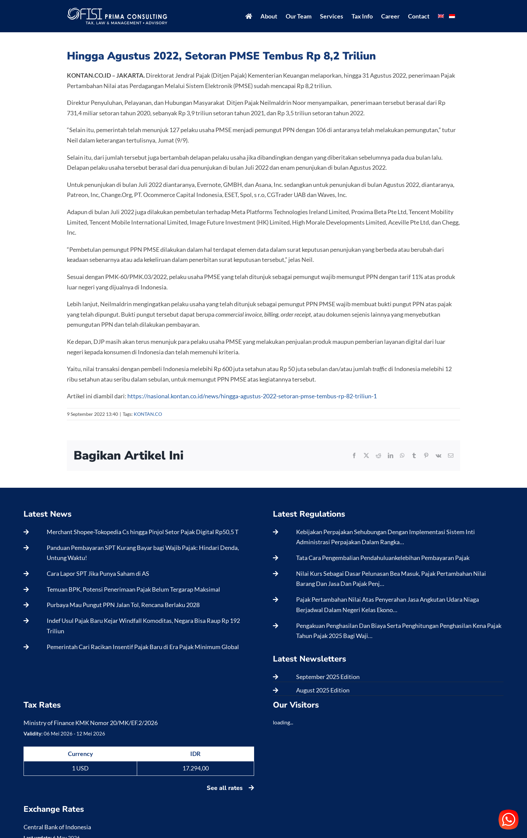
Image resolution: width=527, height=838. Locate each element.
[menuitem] (441, 16)
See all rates (230, 788)
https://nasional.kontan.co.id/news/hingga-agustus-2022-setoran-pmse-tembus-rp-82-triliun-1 (252, 396)
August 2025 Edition (323, 690)
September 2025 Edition (328, 676)
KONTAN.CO (148, 414)
